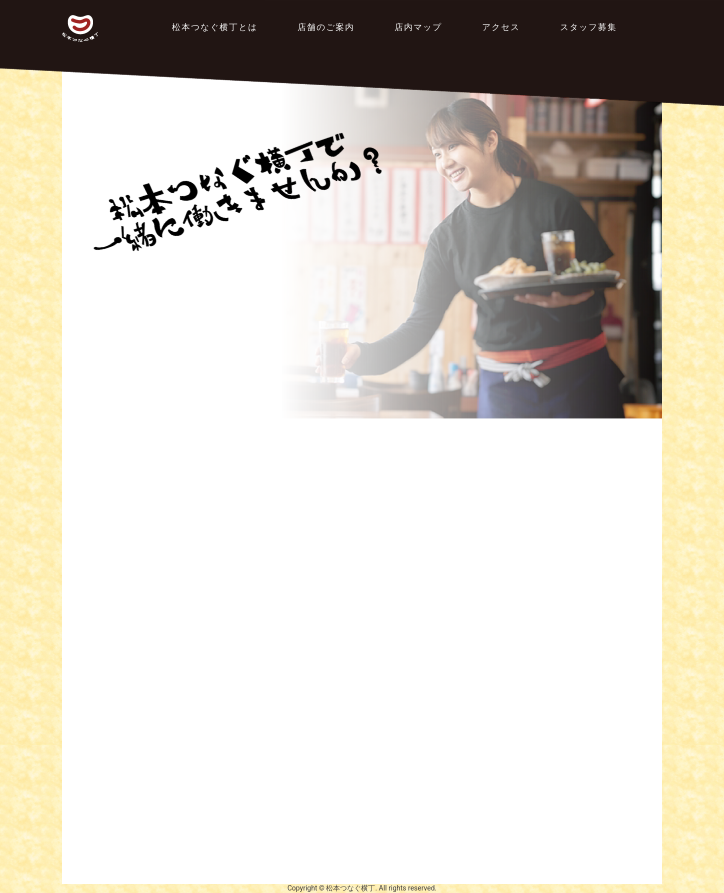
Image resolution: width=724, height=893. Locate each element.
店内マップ (418, 27)
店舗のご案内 (326, 27)
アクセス (501, 27)
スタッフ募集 (588, 27)
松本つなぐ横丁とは (215, 27)
